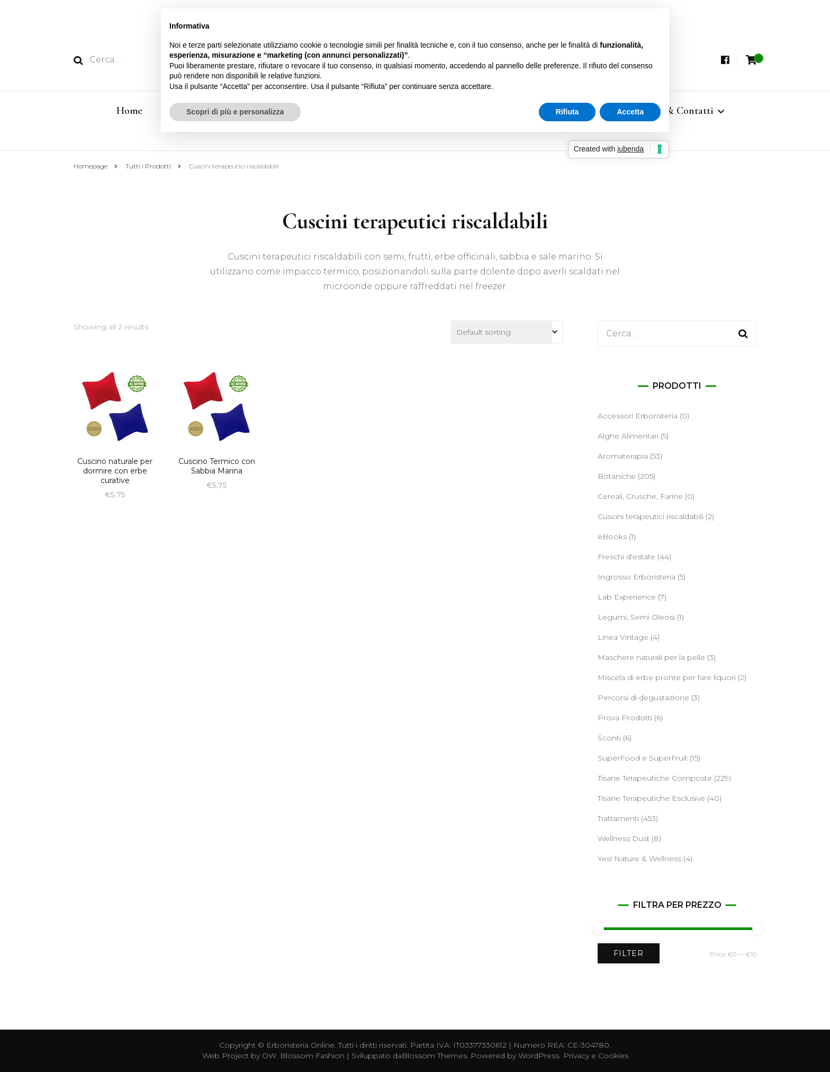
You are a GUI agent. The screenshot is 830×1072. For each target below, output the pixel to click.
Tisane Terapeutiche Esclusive (651, 798)
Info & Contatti (680, 110)
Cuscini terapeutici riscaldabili (650, 516)
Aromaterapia (623, 456)
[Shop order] (507, 332)
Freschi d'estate (626, 556)
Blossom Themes (434, 1055)
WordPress (538, 1055)
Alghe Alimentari (628, 436)
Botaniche (617, 476)
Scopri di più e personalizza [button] (235, 112)
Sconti (609, 738)
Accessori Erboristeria (638, 416)
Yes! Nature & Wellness (639, 858)
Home (129, 110)
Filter (629, 953)
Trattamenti (618, 818)
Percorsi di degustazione (643, 697)
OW (269, 1055)
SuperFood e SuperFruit (643, 758)
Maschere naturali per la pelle (651, 657)
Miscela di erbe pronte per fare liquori (667, 677)
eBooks (612, 536)
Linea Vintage (623, 637)
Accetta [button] (630, 112)
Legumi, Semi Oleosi (636, 617)
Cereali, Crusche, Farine (640, 496)
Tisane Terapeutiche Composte (655, 778)
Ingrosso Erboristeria (636, 577)
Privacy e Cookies (595, 1055)
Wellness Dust (623, 838)
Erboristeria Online (300, 1045)
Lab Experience (627, 597)
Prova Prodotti (625, 717)
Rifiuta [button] (567, 112)
